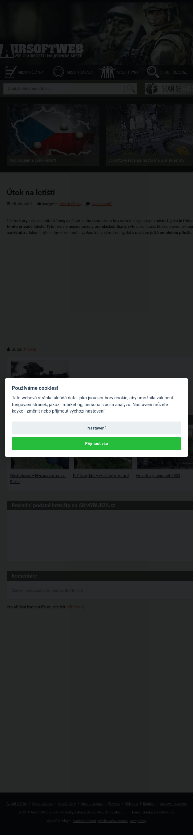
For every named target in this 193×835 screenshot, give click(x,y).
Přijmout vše (96, 443)
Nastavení (96, 428)
